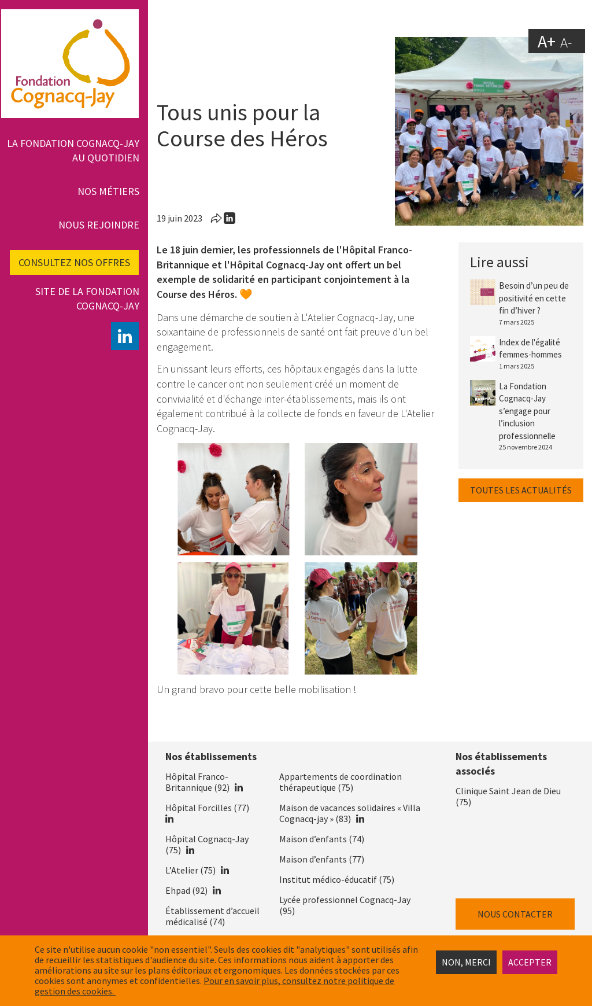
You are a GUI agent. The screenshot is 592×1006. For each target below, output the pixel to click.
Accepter (530, 962)
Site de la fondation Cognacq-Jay (87, 298)
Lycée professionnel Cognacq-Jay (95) (344, 905)
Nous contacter (515, 914)
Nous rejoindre (98, 224)
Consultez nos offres (74, 262)
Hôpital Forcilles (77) (207, 807)
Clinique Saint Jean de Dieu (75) (508, 796)
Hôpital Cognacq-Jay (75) (207, 844)
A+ (547, 40)
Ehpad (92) (186, 890)
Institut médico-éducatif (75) (336, 879)
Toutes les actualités (521, 490)
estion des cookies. (78, 991)
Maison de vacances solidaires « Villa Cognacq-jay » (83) (349, 813)
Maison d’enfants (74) (321, 839)
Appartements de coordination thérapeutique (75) (340, 782)
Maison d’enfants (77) (321, 859)
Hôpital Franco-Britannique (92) (197, 782)
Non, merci (466, 962)
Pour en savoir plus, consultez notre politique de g (214, 986)
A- (566, 42)
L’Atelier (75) (190, 870)
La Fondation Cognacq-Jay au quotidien (73, 150)
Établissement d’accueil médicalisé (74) (212, 916)
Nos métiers (108, 191)
